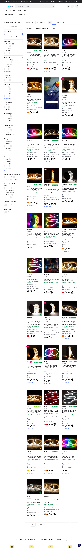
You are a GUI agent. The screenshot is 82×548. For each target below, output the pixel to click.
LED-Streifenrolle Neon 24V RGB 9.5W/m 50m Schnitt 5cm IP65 (51, 234)
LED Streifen (12, 10)
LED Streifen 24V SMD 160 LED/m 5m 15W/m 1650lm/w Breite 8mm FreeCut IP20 (51, 501)
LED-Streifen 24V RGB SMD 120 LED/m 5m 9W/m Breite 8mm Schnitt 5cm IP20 (33, 146)
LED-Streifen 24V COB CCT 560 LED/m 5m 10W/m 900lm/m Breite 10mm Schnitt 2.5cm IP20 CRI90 (34, 56)
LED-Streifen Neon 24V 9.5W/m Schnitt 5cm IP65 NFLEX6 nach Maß (69, 411)
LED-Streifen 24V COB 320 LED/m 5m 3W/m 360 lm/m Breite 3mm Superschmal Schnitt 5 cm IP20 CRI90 (51, 146)
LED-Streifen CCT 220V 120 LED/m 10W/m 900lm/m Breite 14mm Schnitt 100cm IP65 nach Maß (34, 501)
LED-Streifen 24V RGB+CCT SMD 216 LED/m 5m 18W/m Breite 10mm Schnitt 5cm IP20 (69, 56)
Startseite (6, 10)
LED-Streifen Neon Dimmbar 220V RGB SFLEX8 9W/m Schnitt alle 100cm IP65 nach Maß (51, 367)
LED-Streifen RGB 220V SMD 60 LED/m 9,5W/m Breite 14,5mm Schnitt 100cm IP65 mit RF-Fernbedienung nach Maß (69, 456)
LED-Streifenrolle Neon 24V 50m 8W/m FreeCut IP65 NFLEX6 (69, 189)
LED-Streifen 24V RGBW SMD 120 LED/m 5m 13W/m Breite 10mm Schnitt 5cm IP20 (69, 146)
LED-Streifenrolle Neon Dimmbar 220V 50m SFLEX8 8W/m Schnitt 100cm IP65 (69, 102)
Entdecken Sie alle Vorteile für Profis (71, 1)
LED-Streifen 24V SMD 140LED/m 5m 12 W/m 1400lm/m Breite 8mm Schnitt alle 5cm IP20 (51, 56)
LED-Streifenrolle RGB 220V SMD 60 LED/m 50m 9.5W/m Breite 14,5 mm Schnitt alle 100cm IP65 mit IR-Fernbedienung (34, 235)
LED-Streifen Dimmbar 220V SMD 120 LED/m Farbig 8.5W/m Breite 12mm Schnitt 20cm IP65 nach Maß (34, 412)
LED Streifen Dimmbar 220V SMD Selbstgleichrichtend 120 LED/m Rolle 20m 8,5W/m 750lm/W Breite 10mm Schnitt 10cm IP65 (34, 99)
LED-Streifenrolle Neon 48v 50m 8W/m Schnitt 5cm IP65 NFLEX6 (34, 367)
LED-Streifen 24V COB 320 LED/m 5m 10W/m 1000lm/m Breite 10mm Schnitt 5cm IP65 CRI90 (34, 189)
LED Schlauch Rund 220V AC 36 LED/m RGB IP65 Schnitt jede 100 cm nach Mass (51, 279)
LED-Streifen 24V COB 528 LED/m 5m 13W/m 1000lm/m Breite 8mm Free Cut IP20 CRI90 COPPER (69, 279)
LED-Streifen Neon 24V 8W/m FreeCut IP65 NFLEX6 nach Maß (51, 411)
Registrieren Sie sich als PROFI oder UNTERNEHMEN (52, 1)
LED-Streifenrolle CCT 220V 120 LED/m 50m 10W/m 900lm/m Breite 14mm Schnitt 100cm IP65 (34, 323)
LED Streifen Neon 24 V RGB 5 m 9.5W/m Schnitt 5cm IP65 (34, 278)
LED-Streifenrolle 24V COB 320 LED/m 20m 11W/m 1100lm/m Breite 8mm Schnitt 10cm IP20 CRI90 (69, 323)
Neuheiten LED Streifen (22, 10)
